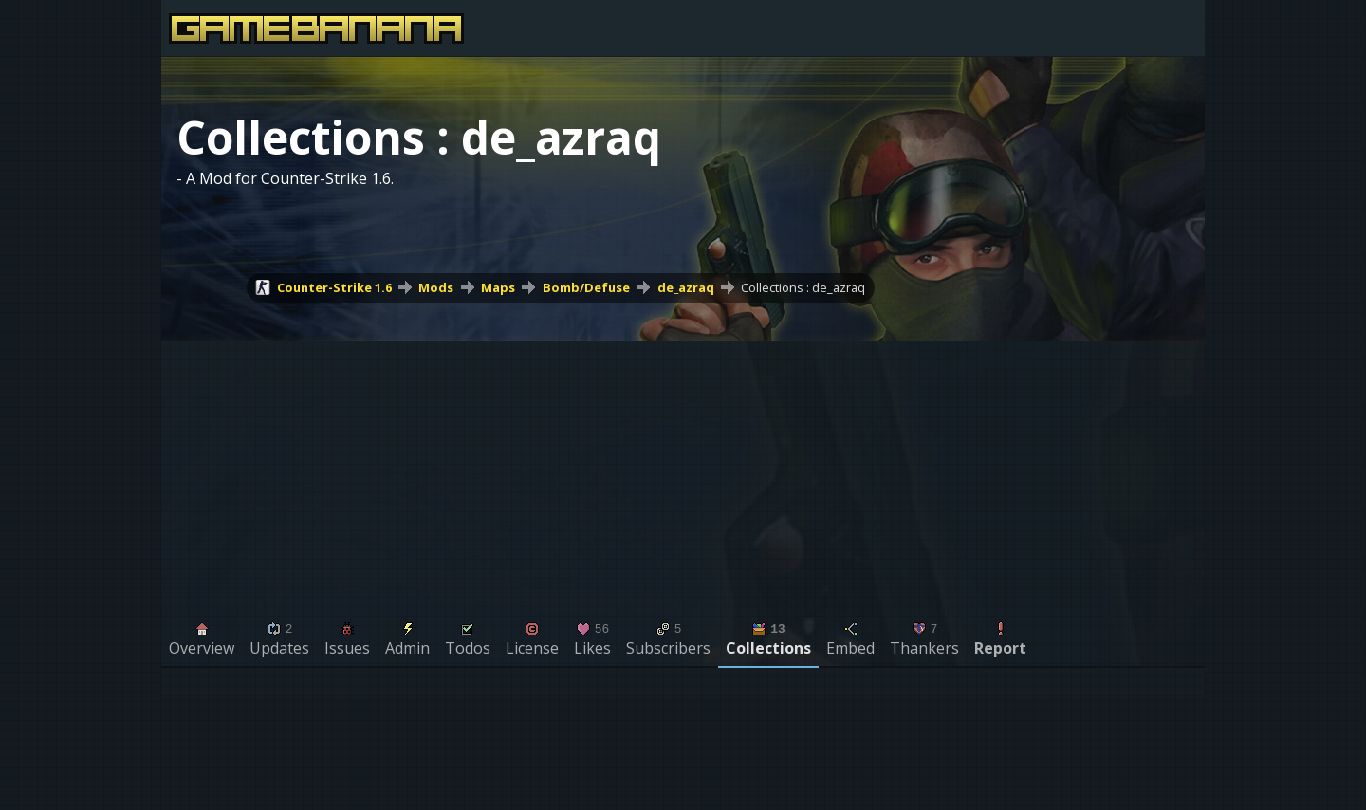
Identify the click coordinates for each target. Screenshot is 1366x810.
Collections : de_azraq (803, 287)
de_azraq (685, 287)
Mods (435, 287)
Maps (498, 287)
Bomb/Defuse (586, 287)
